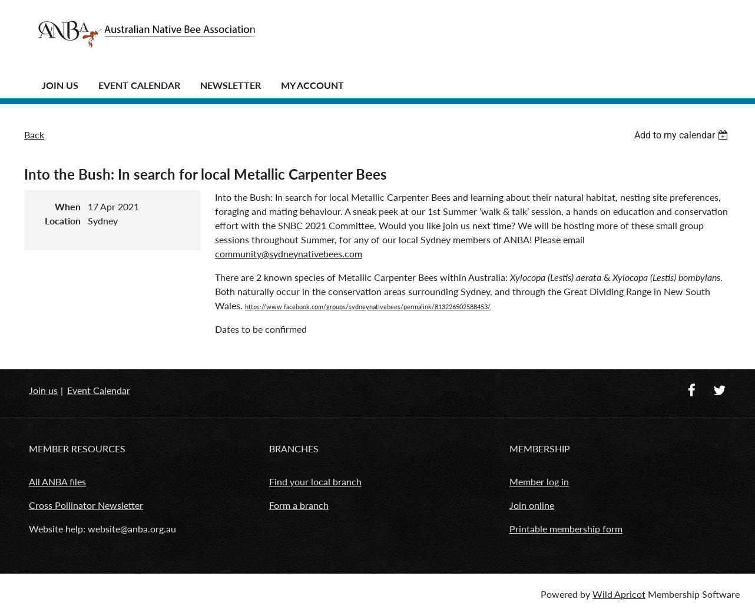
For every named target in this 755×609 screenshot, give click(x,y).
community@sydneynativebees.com (288, 253)
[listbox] (682, 135)
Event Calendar (139, 85)
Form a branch (299, 505)
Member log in (539, 481)
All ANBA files (57, 481)
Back (34, 134)
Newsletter (230, 85)
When (68, 206)
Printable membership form (565, 528)
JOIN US (60, 85)
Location (63, 220)
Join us (43, 390)
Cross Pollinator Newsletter (86, 505)
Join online (531, 505)
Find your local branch (315, 481)
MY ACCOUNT (312, 85)
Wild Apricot (618, 594)
